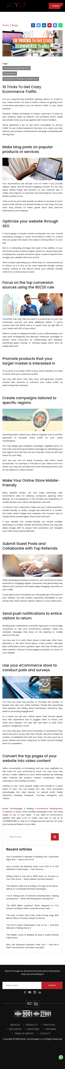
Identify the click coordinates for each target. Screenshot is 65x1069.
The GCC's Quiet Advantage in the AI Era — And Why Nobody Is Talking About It (32, 926)
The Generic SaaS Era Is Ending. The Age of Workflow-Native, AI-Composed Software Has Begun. (32, 887)
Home (5, 25)
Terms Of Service (24, 968)
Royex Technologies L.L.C (31, 974)
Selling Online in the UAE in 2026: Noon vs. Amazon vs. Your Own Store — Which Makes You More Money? (32, 878)
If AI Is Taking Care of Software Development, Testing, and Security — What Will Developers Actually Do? (32, 897)
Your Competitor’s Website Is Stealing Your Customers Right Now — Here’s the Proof (32, 858)
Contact (45, 968)
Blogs (15, 25)
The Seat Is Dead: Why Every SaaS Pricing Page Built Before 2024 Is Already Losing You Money (32, 917)
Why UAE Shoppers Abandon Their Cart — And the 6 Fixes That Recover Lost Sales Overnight (32, 946)
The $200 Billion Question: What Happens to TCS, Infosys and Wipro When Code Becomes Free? (32, 907)
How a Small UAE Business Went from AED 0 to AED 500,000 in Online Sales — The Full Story (32, 868)
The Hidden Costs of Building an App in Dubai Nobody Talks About (32, 936)
